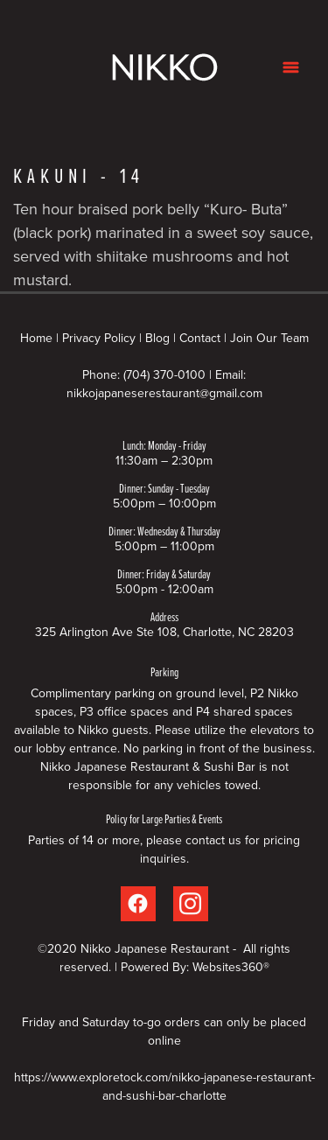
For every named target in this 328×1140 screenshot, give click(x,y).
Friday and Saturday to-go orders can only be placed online (164, 1031)
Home (38, 337)
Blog (157, 337)
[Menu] (291, 67)
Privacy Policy (99, 337)
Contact (199, 337)
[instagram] (190, 903)
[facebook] (138, 903)
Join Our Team (269, 337)
